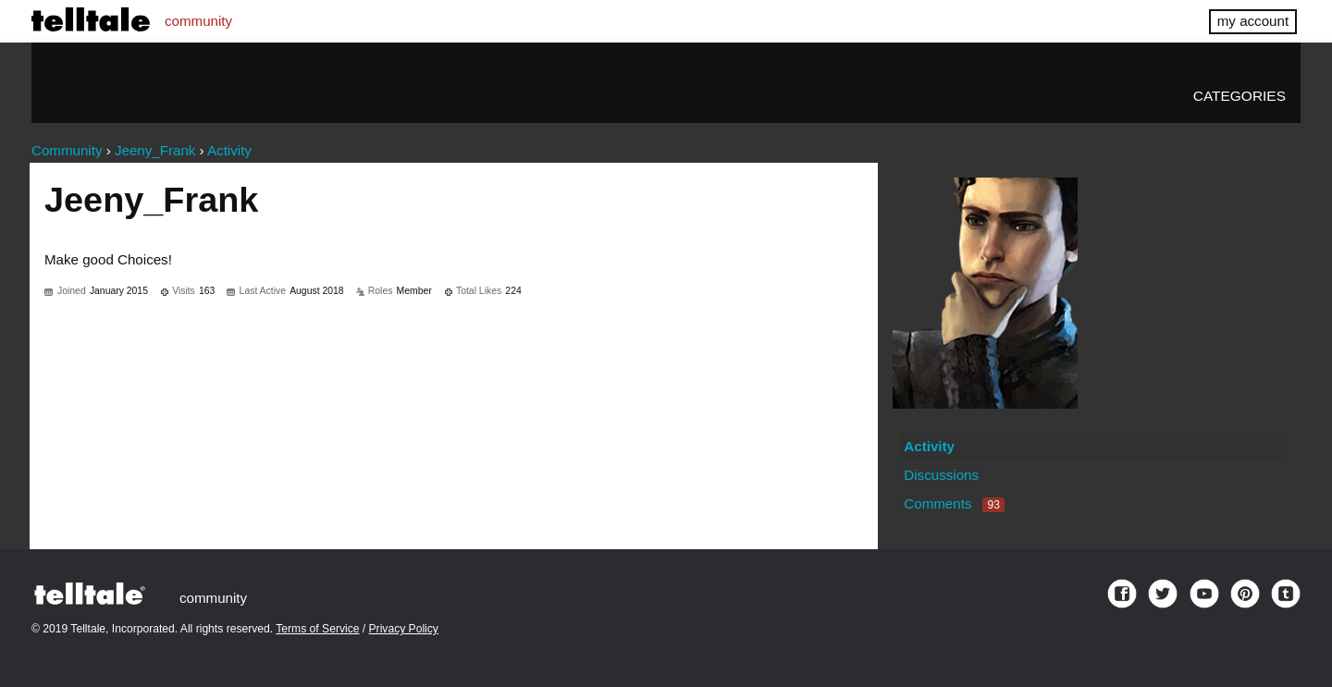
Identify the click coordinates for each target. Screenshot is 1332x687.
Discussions (941, 475)
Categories (1239, 96)
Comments (954, 503)
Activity (929, 446)
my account (1253, 21)
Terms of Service (317, 628)
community (198, 21)
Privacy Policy (403, 628)
